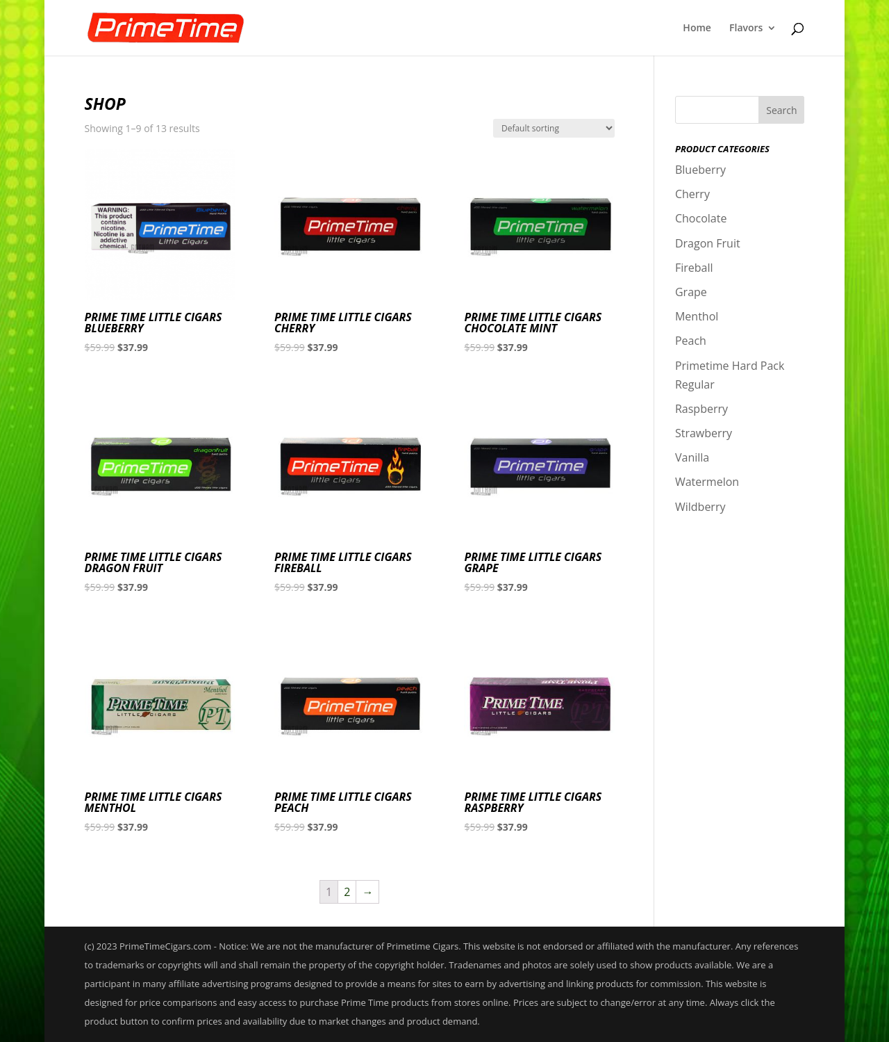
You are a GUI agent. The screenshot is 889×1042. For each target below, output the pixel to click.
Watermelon (707, 481)
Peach (690, 340)
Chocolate (700, 218)
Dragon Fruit (707, 243)
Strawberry (703, 433)
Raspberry (701, 408)
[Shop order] (554, 128)
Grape (691, 292)
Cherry (692, 194)
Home (697, 28)
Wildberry (700, 506)
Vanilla (692, 457)
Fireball (694, 267)
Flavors (746, 28)
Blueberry (700, 169)
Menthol (696, 316)
